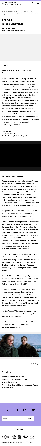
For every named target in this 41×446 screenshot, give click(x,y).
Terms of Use (29, 442)
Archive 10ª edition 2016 (23, 11)
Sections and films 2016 (9, 13)
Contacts (20, 429)
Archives (10, 11)
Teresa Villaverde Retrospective (28, 13)
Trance (6, 15)
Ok (29, 418)
